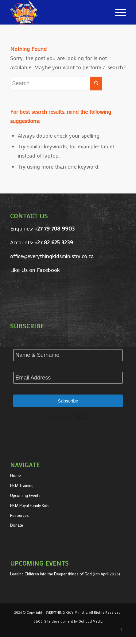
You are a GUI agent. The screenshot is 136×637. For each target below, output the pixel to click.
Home (15, 475)
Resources (19, 515)
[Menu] (117, 12)
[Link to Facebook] (121, 629)
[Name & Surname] (68, 355)
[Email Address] (68, 378)
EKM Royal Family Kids (29, 505)
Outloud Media (91, 621)
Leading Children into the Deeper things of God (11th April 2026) (65, 573)
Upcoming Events (25, 495)
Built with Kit (68, 417)
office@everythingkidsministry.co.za (52, 256)
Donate (16, 525)
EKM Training (21, 485)
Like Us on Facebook (35, 269)
